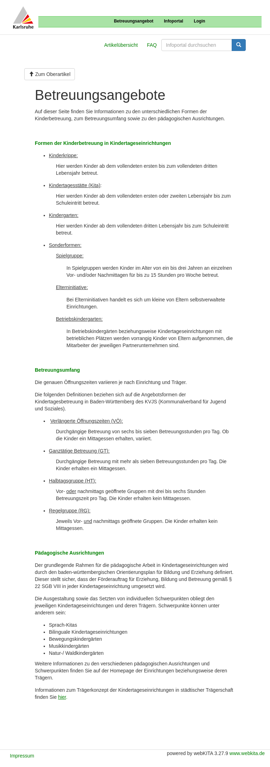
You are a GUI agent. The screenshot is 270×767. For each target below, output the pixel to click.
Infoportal (173, 21)
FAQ (152, 45)
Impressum (22, 756)
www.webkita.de (247, 753)
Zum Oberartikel (49, 74)
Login (199, 21)
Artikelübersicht (121, 45)
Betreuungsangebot (133, 21)
